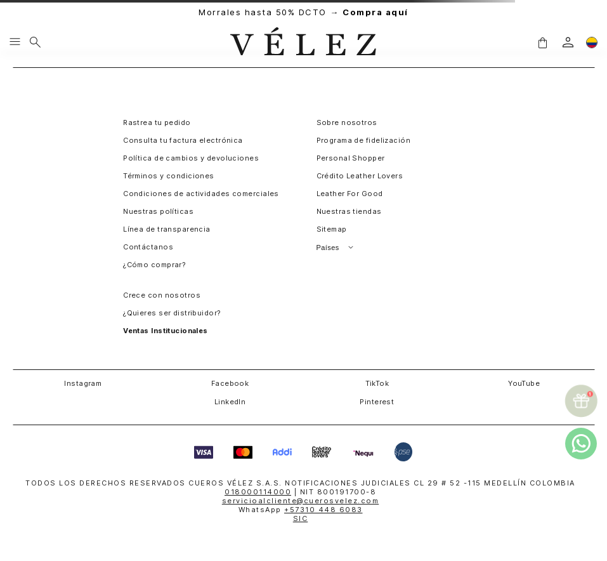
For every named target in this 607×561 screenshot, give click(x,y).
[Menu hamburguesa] (15, 42)
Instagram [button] (82, 383)
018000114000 (258, 491)
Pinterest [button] (377, 401)
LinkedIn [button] (230, 401)
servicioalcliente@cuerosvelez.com (300, 500)
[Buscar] (35, 42)
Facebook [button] (230, 383)
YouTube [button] (524, 383)
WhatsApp (300, 509)
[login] (568, 42)
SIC (300, 518)
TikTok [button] (377, 383)
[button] (542, 42)
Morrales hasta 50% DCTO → (303, 12)
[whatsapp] (581, 443)
